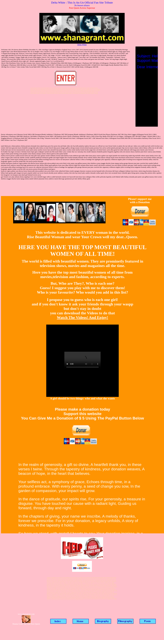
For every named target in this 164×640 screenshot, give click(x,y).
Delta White (82, 45)
